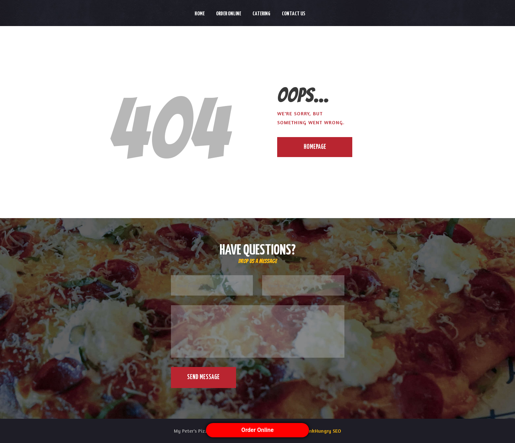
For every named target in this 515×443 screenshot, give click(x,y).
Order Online (257, 430)
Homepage (315, 147)
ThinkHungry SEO (321, 431)
